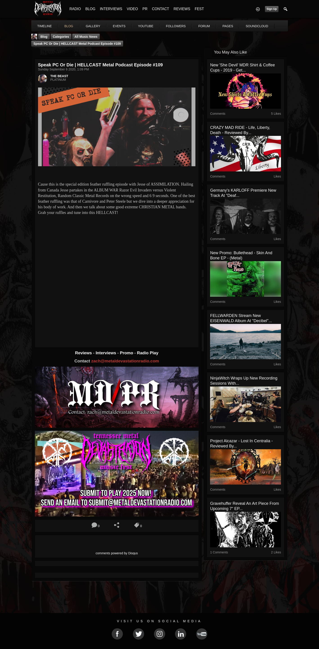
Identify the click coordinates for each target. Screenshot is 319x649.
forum (204, 26)
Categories (61, 36)
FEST (199, 9)
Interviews (106, 352)
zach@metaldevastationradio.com (125, 361)
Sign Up (272, 9)
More (252, 26)
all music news (86, 36)
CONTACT (160, 9)
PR (145, 9)
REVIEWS (182, 9)
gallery (93, 26)
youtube (145, 26)
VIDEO (132, 9)
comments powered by (117, 553)
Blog (44, 36)
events (119, 26)
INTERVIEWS (111, 9)
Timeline (44, 26)
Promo (127, 352)
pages (227, 26)
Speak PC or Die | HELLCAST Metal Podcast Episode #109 (77, 43)
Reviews (84, 352)
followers (176, 26)
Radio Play (147, 352)
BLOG (90, 9)
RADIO (75, 9)
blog (68, 26)
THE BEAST (59, 76)
